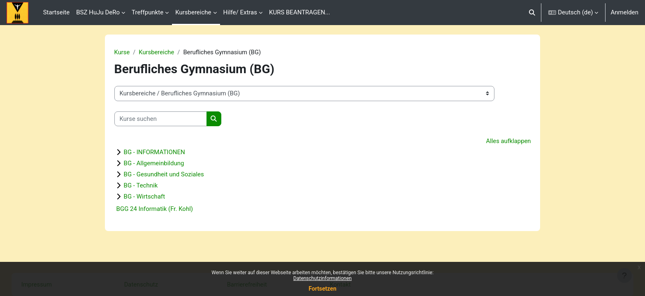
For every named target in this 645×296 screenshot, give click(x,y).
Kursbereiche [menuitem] (193, 12)
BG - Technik (147, 186)
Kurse (128, 52)
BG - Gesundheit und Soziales (170, 174)
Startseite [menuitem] (56, 12)
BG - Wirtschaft (150, 197)
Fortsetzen (322, 288)
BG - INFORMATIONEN (160, 152)
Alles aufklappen (502, 141)
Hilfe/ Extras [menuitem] (240, 12)
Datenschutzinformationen (322, 278)
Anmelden (624, 12)
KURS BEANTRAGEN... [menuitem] (299, 12)
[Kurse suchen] (166, 119)
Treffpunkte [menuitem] (147, 12)
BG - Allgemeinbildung (160, 163)
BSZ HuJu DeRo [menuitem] (98, 12)
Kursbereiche (163, 52)
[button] (532, 12)
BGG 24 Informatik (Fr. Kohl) (160, 209)
